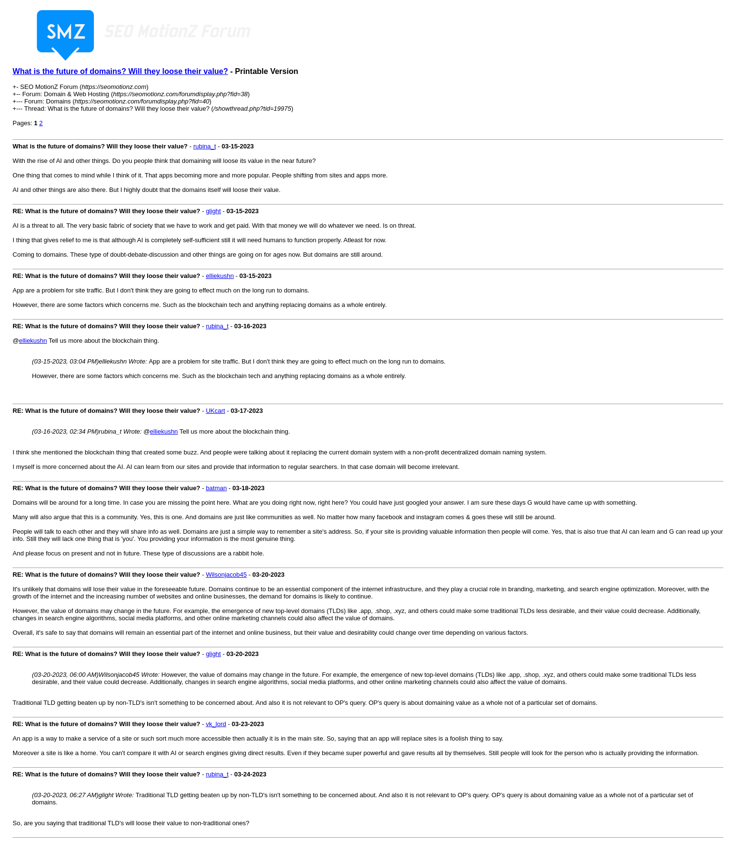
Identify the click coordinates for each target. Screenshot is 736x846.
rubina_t (204, 146)
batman (216, 488)
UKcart (215, 410)
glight (213, 211)
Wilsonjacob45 (226, 574)
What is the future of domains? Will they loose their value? (120, 71)
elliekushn (220, 275)
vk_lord (216, 724)
